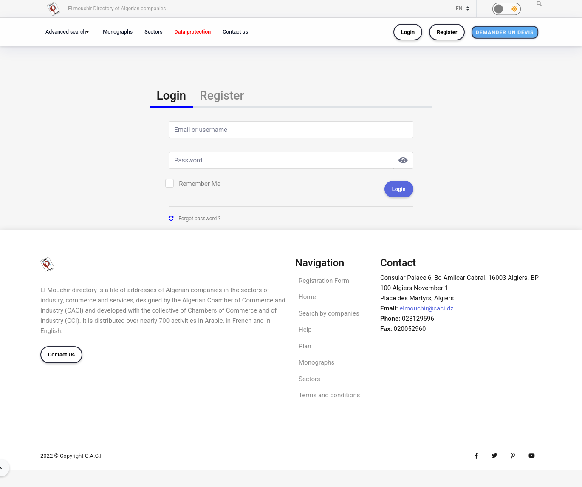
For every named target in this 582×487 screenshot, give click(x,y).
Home (307, 297)
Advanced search (65, 31)
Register (447, 32)
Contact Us (61, 354)
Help (305, 329)
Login (408, 32)
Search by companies (329, 313)
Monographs (118, 31)
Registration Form (324, 281)
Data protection (193, 31)
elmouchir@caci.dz (426, 308)
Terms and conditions (329, 395)
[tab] (171, 96)
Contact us (235, 31)
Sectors (153, 31)
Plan (305, 346)
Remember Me (199, 184)
